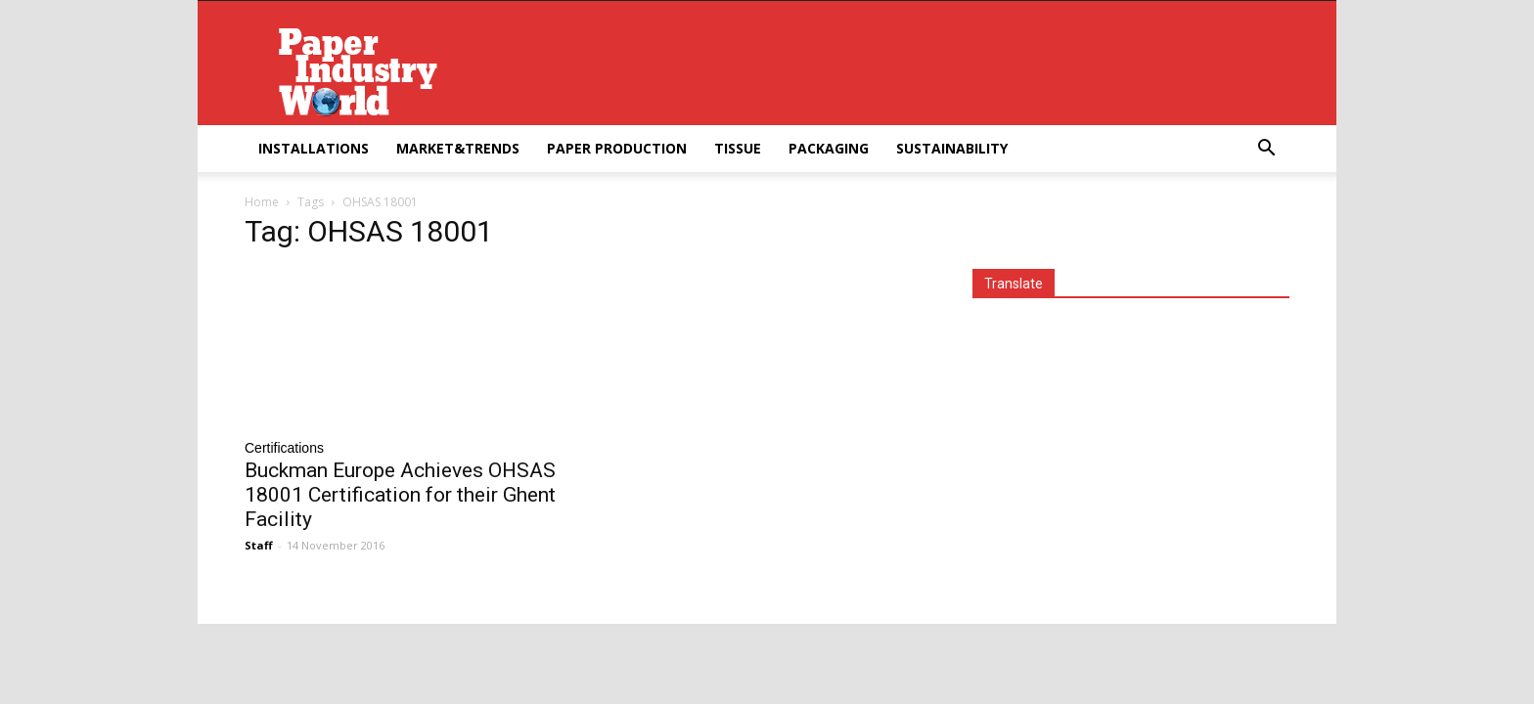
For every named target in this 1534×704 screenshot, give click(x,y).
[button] (1265, 150)
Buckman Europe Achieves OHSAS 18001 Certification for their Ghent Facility (400, 495)
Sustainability (952, 148)
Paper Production (617, 148)
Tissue (737, 148)
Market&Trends (457, 148)
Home (262, 202)
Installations (313, 148)
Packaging (829, 148)
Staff (259, 545)
